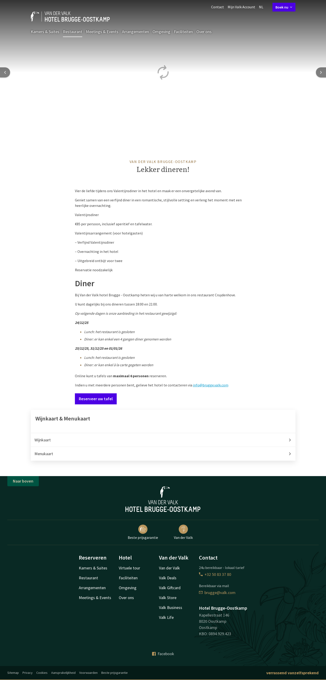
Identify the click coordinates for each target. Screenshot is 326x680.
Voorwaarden (88, 673)
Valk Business (170, 607)
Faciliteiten (183, 31)
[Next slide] (321, 72)
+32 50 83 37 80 (215, 574)
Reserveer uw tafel (96, 398)
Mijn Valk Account (241, 7)
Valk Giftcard (170, 587)
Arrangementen (135, 31)
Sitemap (13, 673)
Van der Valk (183, 532)
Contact (217, 7)
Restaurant (72, 31)
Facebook (163, 653)
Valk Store (167, 597)
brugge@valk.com (217, 592)
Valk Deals (167, 577)
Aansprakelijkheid (63, 673)
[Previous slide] (5, 72)
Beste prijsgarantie (143, 532)
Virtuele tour (129, 568)
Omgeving (161, 31)
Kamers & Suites (45, 31)
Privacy (28, 673)
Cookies (42, 673)
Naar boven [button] (23, 481)
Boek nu (283, 7)
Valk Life (166, 617)
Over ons (204, 31)
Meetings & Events (102, 31)
